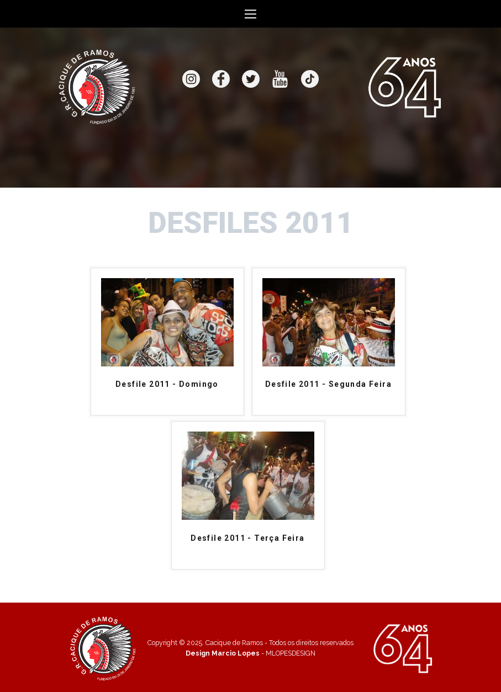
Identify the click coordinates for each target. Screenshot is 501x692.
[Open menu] (250, 14)
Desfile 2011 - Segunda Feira (328, 384)
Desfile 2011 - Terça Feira (247, 538)
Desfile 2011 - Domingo (167, 384)
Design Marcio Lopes (223, 653)
